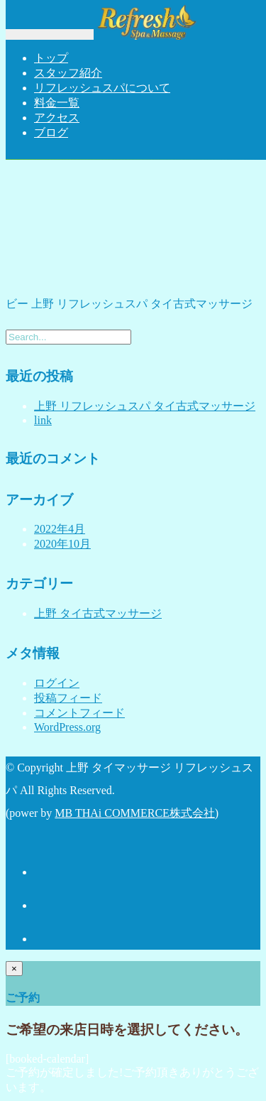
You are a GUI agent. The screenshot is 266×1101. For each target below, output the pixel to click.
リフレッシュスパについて (102, 88)
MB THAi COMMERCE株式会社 (135, 813)
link (43, 420)
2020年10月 (62, 544)
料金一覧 (56, 103)
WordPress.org (67, 727)
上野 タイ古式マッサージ (98, 613)
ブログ (51, 132)
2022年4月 (59, 529)
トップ (51, 58)
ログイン (56, 683)
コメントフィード (79, 713)
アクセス (56, 118)
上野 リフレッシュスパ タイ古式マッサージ (144, 406)
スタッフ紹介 (68, 73)
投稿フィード (68, 698)
